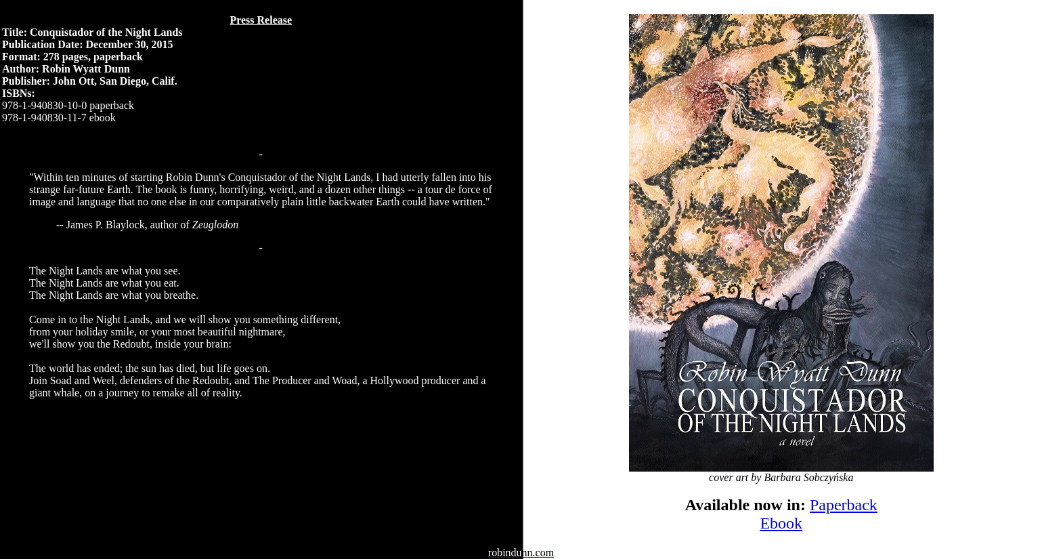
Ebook (781, 523)
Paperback (843, 505)
